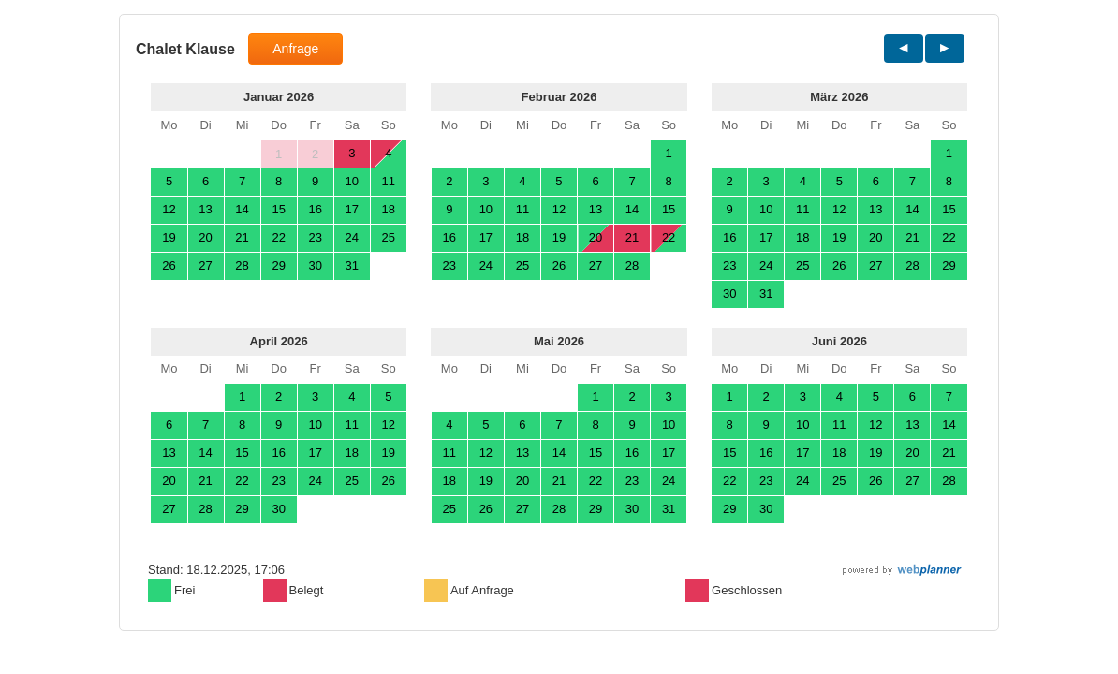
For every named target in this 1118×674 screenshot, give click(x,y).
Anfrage (295, 48)
